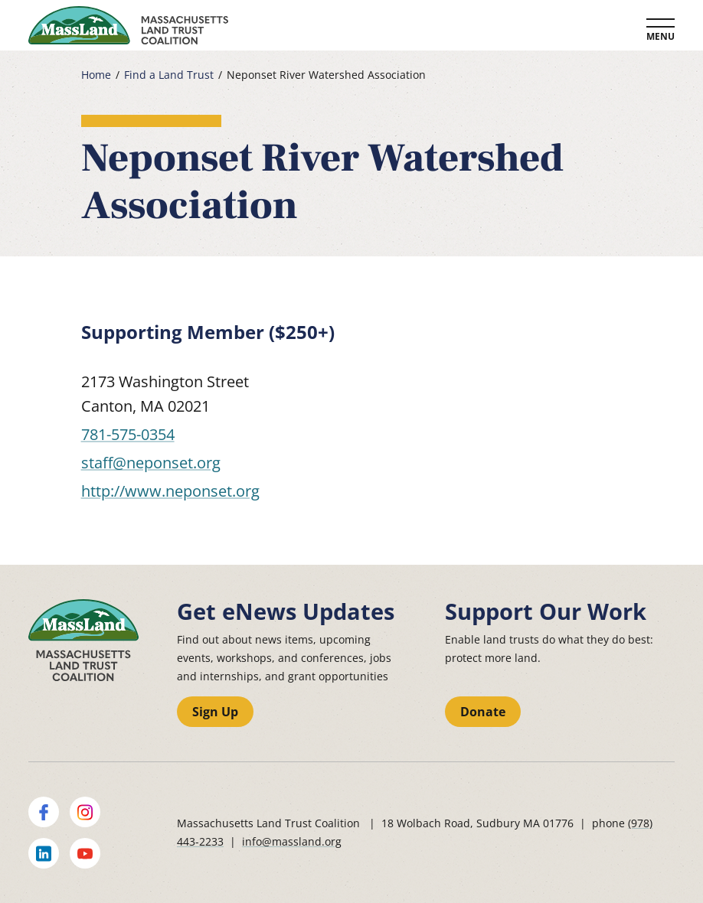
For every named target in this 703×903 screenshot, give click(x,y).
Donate (482, 711)
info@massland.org (292, 841)
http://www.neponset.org (170, 491)
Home (96, 75)
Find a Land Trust (169, 75)
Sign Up (215, 711)
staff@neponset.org (151, 462)
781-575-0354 (128, 434)
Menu (660, 36)
